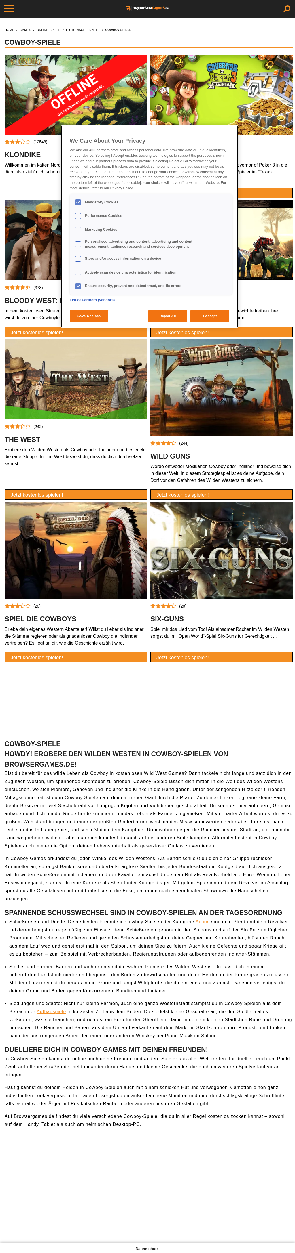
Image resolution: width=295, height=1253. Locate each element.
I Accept (210, 316)
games (25, 30)
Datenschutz (146, 1248)
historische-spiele (83, 30)
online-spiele (48, 30)
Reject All (168, 316)
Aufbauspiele (51, 1011)
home (9, 30)
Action (203, 921)
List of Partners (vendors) (92, 300)
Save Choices (89, 316)
